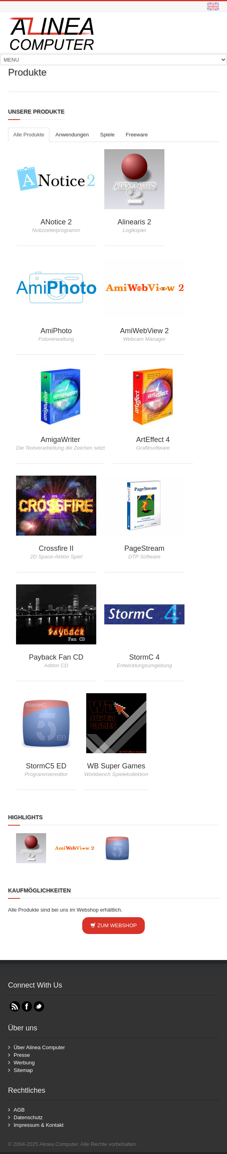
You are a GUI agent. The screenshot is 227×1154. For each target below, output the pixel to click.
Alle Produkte (28, 135)
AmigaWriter (60, 440)
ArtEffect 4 (153, 440)
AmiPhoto (56, 331)
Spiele (107, 135)
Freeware (137, 135)
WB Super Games (116, 766)
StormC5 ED (46, 766)
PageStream (144, 548)
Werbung (24, 1063)
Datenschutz (28, 1117)
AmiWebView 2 (144, 331)
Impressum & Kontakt (38, 1125)
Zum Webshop (113, 925)
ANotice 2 (56, 222)
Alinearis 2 (134, 222)
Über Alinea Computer (39, 1047)
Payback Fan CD (56, 657)
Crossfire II (56, 548)
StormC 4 (144, 657)
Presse (22, 1055)
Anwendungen (72, 135)
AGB (19, 1110)
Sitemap (23, 1070)
